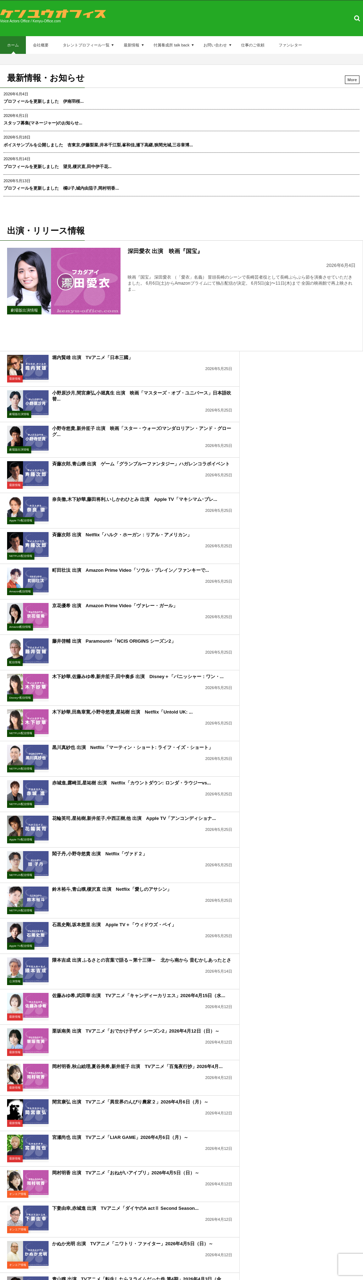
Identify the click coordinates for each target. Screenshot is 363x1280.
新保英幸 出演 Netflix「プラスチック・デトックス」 (290, 974)
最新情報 (131, 45)
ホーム (13, 48)
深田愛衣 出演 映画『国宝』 (165, 251)
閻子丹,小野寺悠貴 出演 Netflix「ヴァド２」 (99, 584)
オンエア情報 (199, 747)
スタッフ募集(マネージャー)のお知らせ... (43, 123)
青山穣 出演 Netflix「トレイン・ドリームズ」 (101, 903)
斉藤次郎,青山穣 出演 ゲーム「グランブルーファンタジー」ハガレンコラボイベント (292, 375)
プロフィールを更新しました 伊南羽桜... (44, 101)
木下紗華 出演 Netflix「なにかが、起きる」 (280, 868)
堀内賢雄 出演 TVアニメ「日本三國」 (92, 336)
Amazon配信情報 (20, 464)
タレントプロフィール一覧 (86, 45)
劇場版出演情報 (24, 310)
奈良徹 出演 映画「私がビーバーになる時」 (99, 832)
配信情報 (15, 499)
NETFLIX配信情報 (202, 428)
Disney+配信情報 (201, 499)
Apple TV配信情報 (20, 428)
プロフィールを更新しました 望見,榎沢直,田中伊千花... (58, 166)
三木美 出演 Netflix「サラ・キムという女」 (280, 832)
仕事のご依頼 (252, 45)
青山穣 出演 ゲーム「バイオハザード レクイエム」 (108, 868)
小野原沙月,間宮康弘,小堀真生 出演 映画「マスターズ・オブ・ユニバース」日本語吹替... (293, 339)
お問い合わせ (215, 45)
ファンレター (290, 45)
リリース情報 (17, 889)
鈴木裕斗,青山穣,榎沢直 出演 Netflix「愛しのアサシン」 (293, 584)
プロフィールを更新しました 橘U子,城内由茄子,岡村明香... (61, 188)
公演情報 (196, 641)
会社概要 (41, 45)
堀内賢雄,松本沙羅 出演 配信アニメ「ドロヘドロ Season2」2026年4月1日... (285, 800)
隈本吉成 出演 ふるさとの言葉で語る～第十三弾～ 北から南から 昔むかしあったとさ (292, 623)
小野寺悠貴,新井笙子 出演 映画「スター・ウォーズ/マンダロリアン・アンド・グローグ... (111, 375)
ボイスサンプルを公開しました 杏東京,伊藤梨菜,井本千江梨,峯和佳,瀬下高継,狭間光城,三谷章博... (98, 144)
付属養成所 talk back (171, 45)
